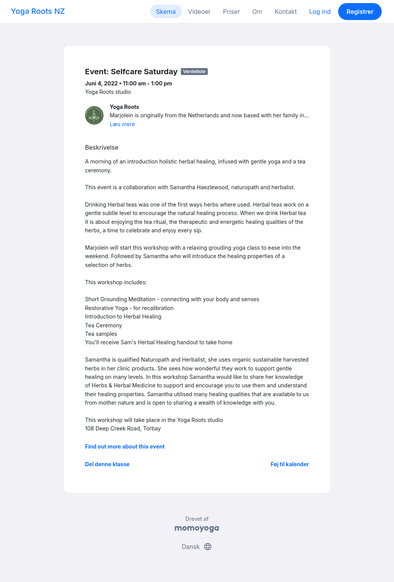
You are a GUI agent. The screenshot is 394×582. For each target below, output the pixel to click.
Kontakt (286, 11)
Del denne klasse (107, 464)
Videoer (199, 11)
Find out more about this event (125, 446)
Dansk (197, 546)
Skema (166, 11)
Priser (231, 11)
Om (257, 11)
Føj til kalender (289, 464)
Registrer (360, 11)
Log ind (320, 11)
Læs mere (122, 124)
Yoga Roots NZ (38, 11)
